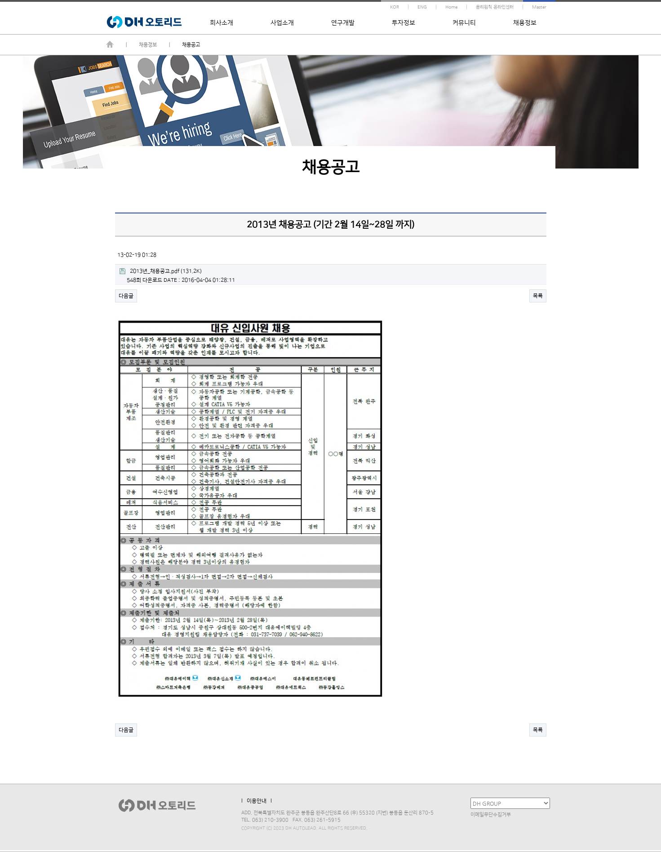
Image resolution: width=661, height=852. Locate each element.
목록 (538, 296)
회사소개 (221, 23)
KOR (394, 6)
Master (539, 6)
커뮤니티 (464, 23)
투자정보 (403, 23)
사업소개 (282, 23)
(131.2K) (161, 271)
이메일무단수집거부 (490, 814)
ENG (422, 6)
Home (451, 6)
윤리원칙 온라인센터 (495, 6)
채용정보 (525, 23)
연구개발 (343, 23)
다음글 (126, 296)
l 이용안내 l (256, 801)
